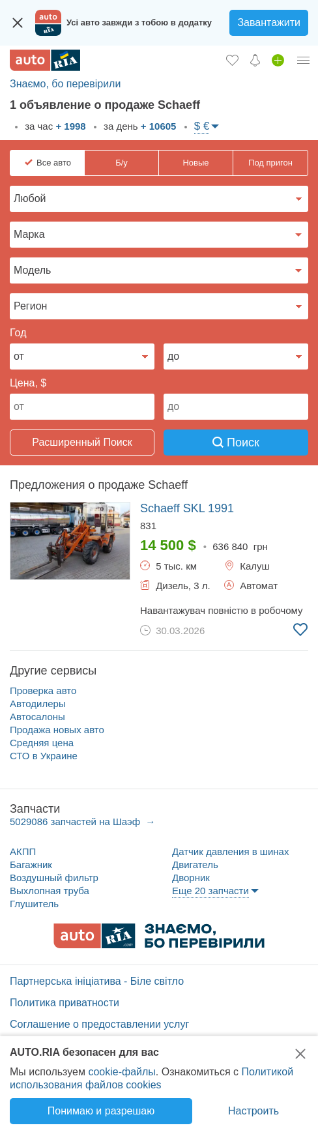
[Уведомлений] (255, 60)
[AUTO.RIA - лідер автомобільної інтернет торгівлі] (45, 60)
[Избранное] (232, 60)
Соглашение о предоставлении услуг (99, 1024)
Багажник (31, 864)
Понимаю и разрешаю (101, 1110)
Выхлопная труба (49, 890)
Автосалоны (37, 716)
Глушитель (34, 903)
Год (18, 332)
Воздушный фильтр (54, 877)
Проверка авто (43, 690)
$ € (202, 126)
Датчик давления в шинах (230, 851)
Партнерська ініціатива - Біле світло (97, 981)
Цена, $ (28, 382)
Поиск (235, 442)
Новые (195, 162)
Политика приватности (64, 1002)
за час (54, 126)
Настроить (253, 1110)
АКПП (23, 851)
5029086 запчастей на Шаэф (76, 821)
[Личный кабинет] (303, 60)
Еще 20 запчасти (210, 890)
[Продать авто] (278, 60)
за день (139, 126)
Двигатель (195, 864)
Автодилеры (38, 703)
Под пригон (270, 162)
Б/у (121, 162)
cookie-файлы (121, 1071)
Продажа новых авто (57, 729)
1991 (187, 508)
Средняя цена (42, 742)
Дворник (191, 877)
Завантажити (268, 22)
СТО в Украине (44, 755)
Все (53, 163)
